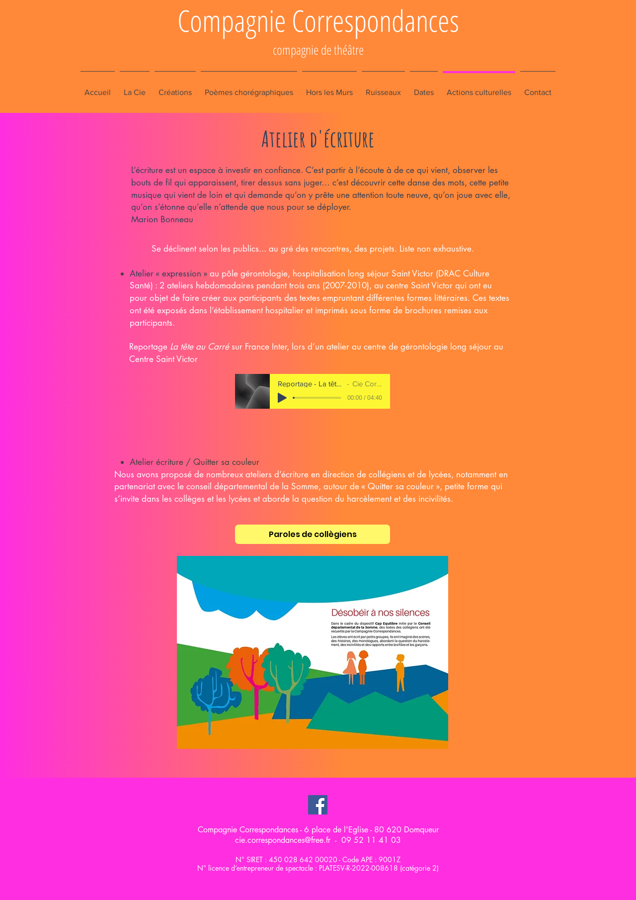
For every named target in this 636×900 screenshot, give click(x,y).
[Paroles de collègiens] (312, 534)
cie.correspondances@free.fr (282, 840)
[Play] (282, 398)
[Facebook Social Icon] (317, 804)
